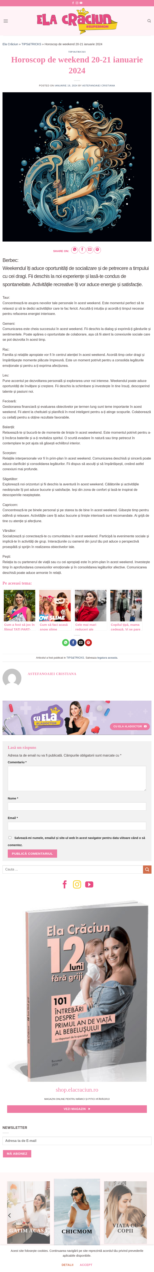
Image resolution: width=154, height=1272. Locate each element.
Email (13, 818)
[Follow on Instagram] (77, 3)
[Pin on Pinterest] (97, 250)
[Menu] (5, 21)
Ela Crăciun (10, 44)
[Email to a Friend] (89, 250)
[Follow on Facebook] (73, 3)
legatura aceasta (107, 657)
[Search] (149, 21)
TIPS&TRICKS (31, 44)
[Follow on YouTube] (81, 3)
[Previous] (10, 1215)
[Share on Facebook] (82, 250)
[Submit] (147, 869)
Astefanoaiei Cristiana (98, 85)
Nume (13, 798)
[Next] (144, 1215)
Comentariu (17, 762)
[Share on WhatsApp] (74, 250)
